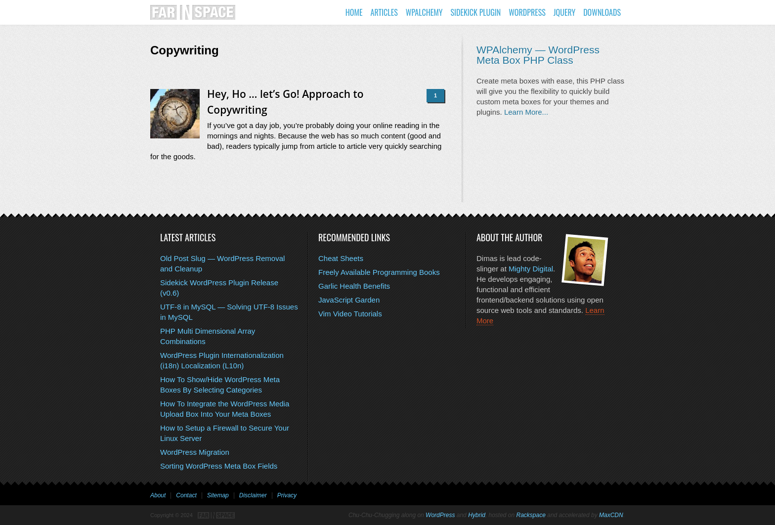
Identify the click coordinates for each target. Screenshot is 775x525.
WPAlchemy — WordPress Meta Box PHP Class (538, 55)
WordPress (527, 12)
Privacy (287, 495)
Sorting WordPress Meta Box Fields (218, 466)
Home (354, 12)
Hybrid (476, 515)
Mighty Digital (531, 268)
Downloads (602, 12)
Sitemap (218, 495)
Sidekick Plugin (475, 12)
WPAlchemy (424, 12)
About (158, 495)
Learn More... (526, 112)
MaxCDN (611, 515)
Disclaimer (253, 495)
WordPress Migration (194, 452)
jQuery (564, 12)
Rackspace (531, 515)
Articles (384, 12)
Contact (186, 495)
